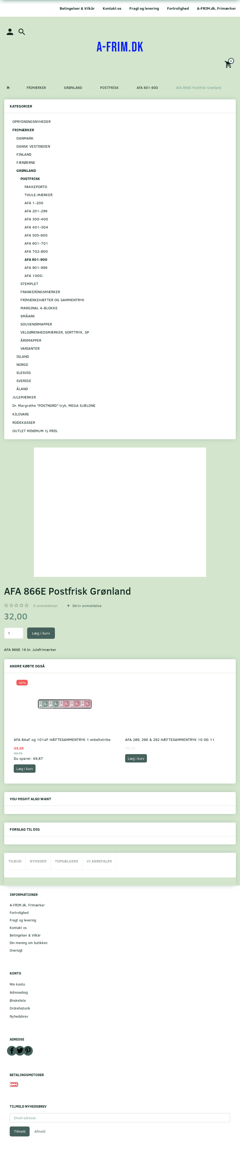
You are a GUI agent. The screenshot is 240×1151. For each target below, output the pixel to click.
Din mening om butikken (28, 942)
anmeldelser (45, 605)
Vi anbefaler (99, 861)
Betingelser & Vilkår (77, 8)
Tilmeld (19, 1131)
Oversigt (16, 950)
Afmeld (39, 1131)
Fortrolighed (178, 8)
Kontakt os (112, 8)
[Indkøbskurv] (229, 64)
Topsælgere (66, 861)
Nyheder (38, 861)
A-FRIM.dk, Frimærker (216, 8)
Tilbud (15, 861)
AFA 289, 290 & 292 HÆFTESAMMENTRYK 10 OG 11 (170, 739)
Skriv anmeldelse (86, 605)
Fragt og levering (144, 8)
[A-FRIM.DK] (120, 47)
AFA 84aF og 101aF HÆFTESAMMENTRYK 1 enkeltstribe (62, 739)
